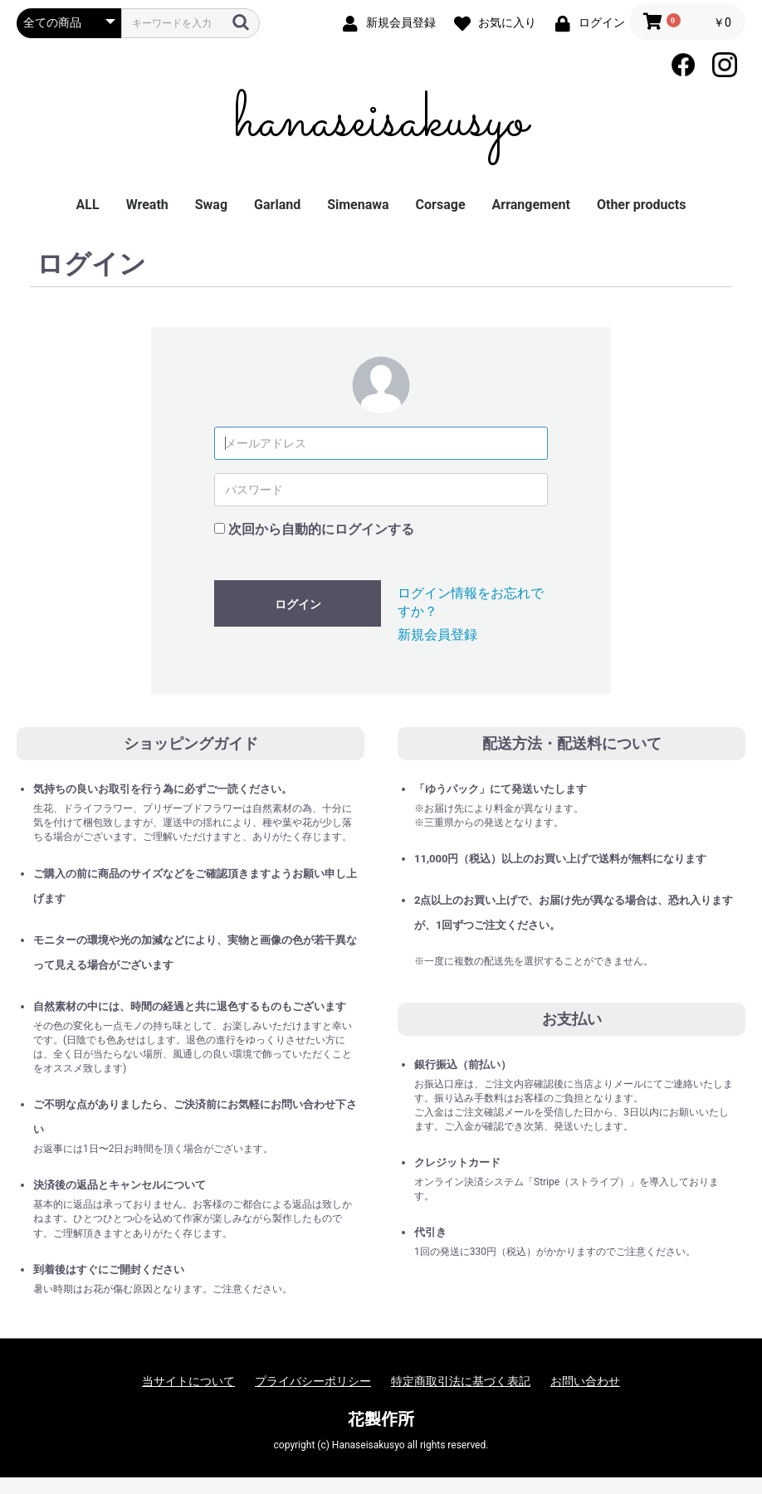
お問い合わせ (585, 1381)
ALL (88, 204)
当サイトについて (188, 1381)
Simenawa (357, 204)
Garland (277, 204)
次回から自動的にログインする (321, 529)
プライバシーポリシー (313, 1381)
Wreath (147, 204)
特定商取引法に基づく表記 (460, 1381)
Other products (641, 204)
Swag (211, 204)
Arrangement (531, 204)
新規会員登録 (437, 634)
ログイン (298, 604)
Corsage (441, 204)
